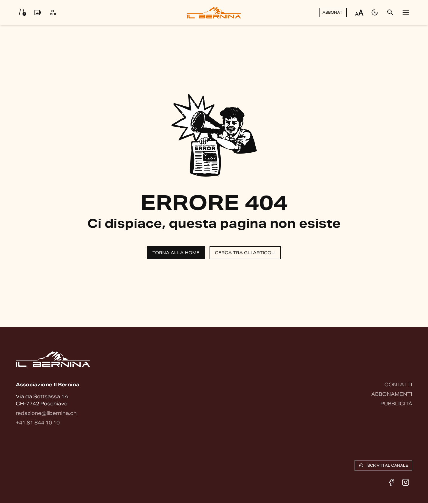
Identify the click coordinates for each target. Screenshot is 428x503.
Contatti (398, 385)
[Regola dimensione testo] (359, 12)
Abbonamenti (391, 394)
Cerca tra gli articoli (245, 252)
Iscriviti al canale (383, 465)
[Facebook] (391, 482)
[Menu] (405, 12)
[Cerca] (390, 12)
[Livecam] (37, 12)
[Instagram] (405, 482)
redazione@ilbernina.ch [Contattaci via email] (46, 413)
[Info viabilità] (22, 12)
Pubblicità (396, 404)
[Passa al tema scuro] (374, 12)
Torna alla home (175, 252)
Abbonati (332, 12)
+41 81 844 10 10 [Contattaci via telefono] (38, 423)
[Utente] (53, 12)
